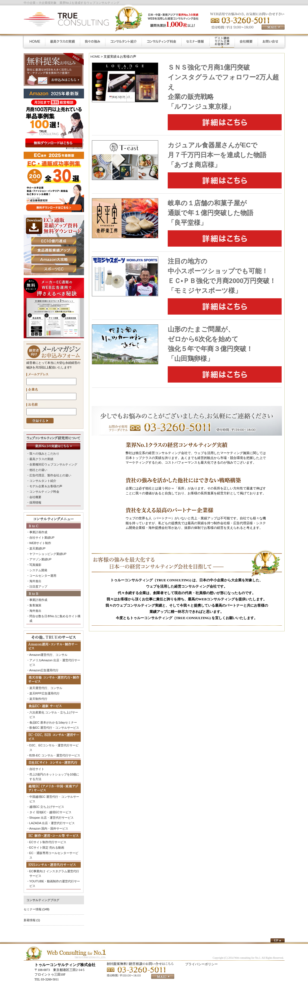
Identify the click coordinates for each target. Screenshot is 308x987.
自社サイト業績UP (41, 536)
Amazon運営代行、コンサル (48, 652)
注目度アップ (38, 584)
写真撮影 (35, 563)
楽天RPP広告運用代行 (44, 690)
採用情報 (35, 501)
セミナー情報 (33, 904)
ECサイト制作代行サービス (47, 837)
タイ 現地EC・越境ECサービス (50, 808)
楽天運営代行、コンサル (45, 685)
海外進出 (35, 579)
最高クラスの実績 (41, 459)
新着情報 (30, 915)
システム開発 (38, 568)
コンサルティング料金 (44, 491)
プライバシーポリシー (201, 959)
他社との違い (38, 469)
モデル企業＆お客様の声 (45, 485)
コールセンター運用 (42, 574)
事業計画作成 (38, 531)
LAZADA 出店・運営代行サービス (52, 819)
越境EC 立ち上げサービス (46, 803)
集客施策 (35, 603)
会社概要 (35, 496)
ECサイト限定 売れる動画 (46, 843)
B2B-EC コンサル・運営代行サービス (54, 752)
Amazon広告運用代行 (43, 667)
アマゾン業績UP (40, 558)
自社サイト (36, 765)
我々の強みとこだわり (44, 453)
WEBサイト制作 (40, 542)
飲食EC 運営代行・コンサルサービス (54, 724)
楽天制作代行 (38, 695)
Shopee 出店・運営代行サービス (51, 813)
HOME (95, 56)
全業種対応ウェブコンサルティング (53, 464)
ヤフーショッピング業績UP (47, 552)
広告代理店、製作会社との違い (50, 475)
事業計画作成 (38, 598)
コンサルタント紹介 (42, 480)
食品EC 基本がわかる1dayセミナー (53, 719)
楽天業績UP (37, 547)
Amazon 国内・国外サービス (48, 824)
